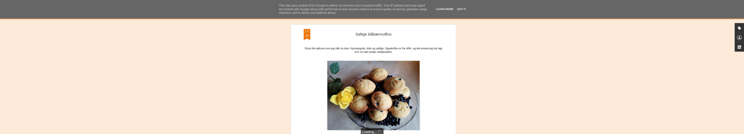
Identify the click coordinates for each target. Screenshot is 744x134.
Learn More (444, 9)
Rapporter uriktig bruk (395, 132)
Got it (461, 9)
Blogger (381, 132)
